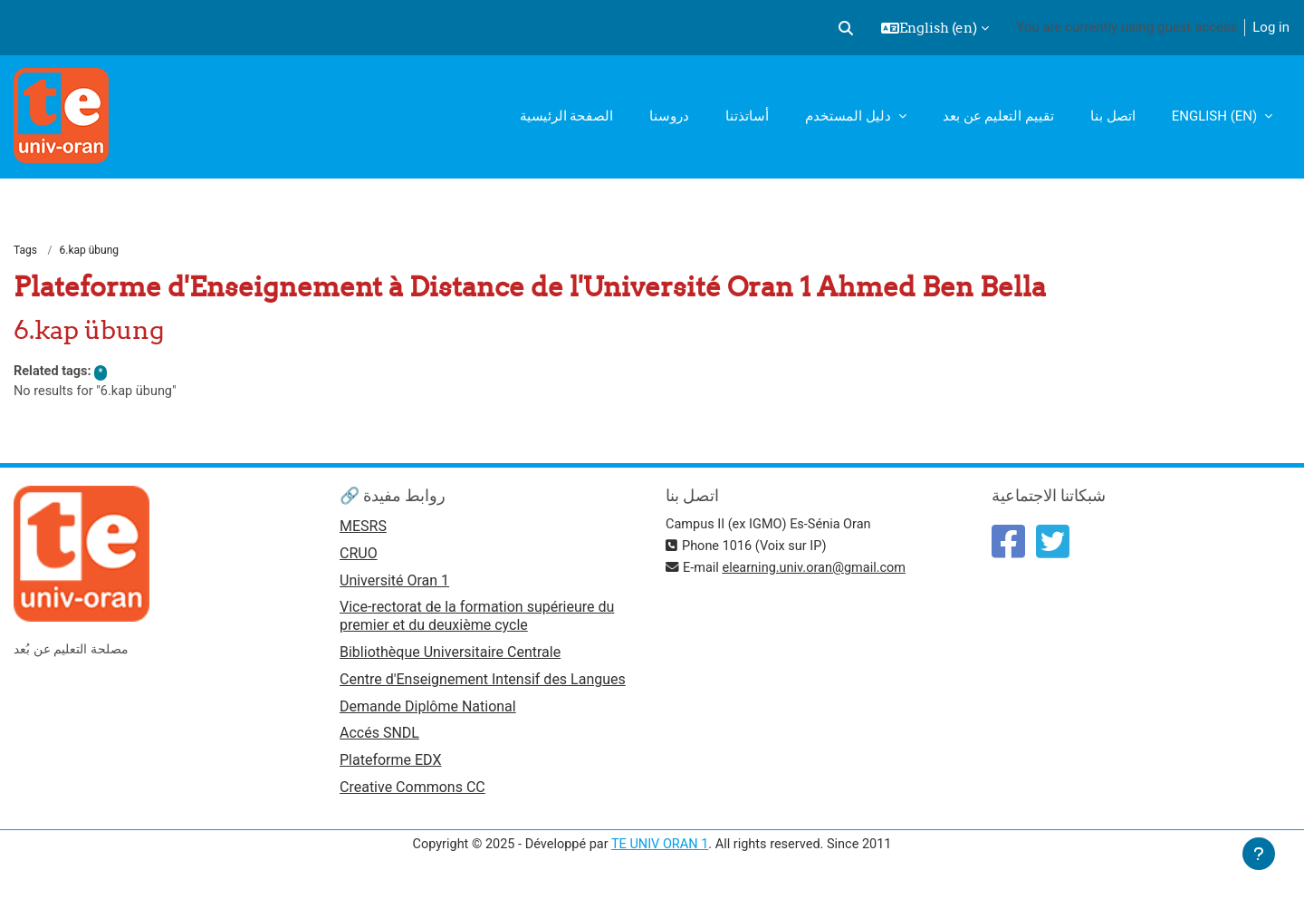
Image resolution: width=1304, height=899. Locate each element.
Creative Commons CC (412, 795)
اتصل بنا (1113, 116)
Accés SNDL (379, 740)
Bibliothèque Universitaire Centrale (450, 656)
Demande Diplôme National (428, 711)
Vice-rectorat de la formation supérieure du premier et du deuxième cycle (477, 620)
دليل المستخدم (849, 116)
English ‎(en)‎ (1216, 116)
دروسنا (669, 116)
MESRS (363, 528)
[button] (845, 28)
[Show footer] (1258, 853)
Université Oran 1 (394, 584)
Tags (25, 251)
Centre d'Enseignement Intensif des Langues (483, 684)
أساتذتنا (747, 116)
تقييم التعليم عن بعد (998, 116)
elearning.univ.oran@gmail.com (819, 570)
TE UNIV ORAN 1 (659, 852)
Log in (1271, 27)
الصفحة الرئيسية (567, 116)
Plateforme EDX (390, 767)
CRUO (359, 557)
